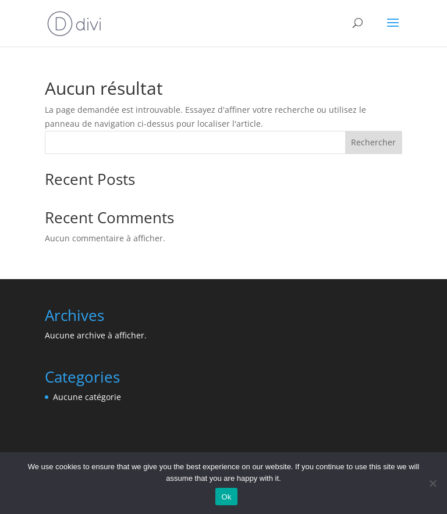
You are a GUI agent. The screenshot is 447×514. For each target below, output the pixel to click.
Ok (226, 496)
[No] (432, 483)
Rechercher (373, 142)
